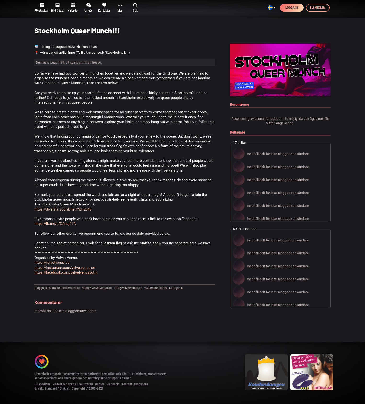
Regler (99, 384)
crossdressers (157, 374)
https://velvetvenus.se (51, 262)
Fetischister (138, 374)
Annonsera (140, 384)
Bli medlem (317, 7)
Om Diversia (85, 384)
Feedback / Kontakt (119, 384)
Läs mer (125, 378)
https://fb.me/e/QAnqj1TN (55, 224)
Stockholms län (117, 52)
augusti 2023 (65, 47)
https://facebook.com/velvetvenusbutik (65, 272)
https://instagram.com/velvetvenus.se (64, 267)
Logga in (291, 7)
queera (77, 378)
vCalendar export (155, 288)
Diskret (64, 388)
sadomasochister (45, 378)
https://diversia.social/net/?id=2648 (62, 209)
